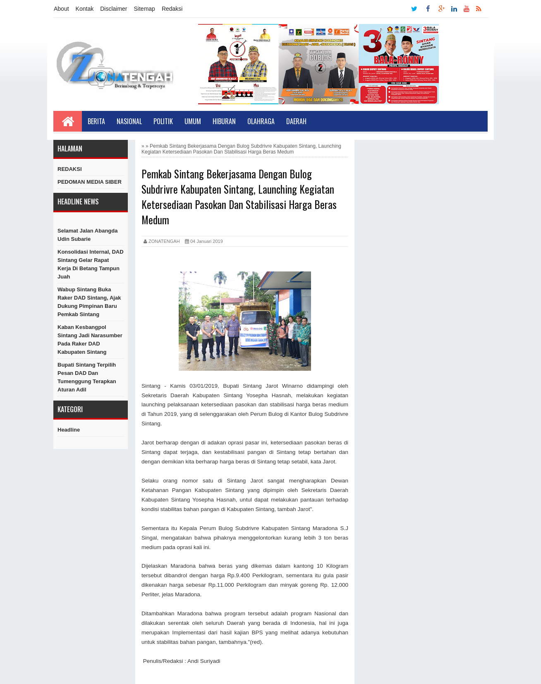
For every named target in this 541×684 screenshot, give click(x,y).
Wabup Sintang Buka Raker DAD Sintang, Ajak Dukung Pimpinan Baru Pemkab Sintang (89, 301)
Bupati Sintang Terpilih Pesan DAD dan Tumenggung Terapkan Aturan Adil (86, 377)
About (61, 8)
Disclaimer (113, 8)
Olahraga (261, 121)
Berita (96, 121)
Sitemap (144, 8)
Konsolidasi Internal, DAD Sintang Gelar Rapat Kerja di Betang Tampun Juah (90, 264)
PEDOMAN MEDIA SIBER (89, 182)
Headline (68, 430)
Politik (163, 121)
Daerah (296, 121)
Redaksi (172, 8)
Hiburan (224, 121)
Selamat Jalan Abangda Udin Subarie (87, 235)
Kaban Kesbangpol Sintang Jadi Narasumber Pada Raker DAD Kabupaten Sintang (89, 339)
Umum (192, 121)
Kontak (85, 8)
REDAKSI (69, 169)
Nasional (129, 121)
